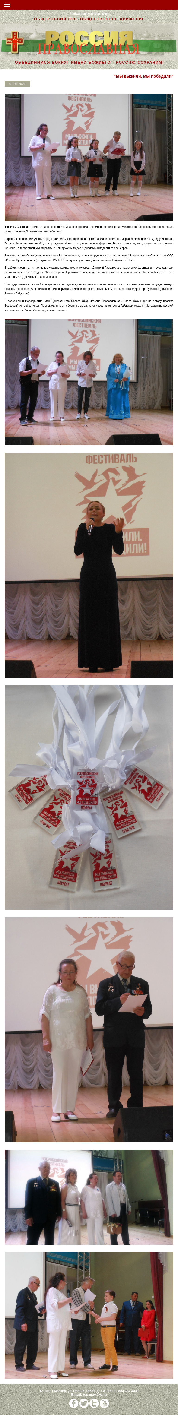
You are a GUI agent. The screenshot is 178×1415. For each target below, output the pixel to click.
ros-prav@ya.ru (95, 1394)
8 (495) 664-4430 (126, 1391)
